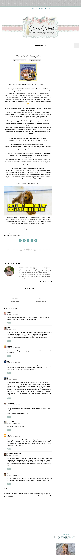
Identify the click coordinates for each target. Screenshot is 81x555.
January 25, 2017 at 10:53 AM (13, 424)
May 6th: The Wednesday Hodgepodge (66, 289)
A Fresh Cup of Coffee (65, 270)
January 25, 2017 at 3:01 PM (13, 437)
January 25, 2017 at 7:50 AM (13, 329)
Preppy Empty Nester (65, 313)
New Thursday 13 (64, 265)
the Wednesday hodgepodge (67, 296)
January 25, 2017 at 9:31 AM (13, 405)
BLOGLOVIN (33, 8)
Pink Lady (62, 308)
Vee (8, 328)
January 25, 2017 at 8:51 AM (13, 379)
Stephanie (10, 404)
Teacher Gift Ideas (64, 282)
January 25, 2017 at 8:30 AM (13, 363)
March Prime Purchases (69, 471)
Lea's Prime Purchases (68, 366)
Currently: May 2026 (64, 309)
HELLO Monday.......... (68, 336)
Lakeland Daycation (64, 261)
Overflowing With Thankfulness (64, 294)
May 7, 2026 (62, 266)
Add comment (8, 491)
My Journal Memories (65, 260)
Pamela (9, 313)
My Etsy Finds (67, 381)
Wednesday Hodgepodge (16, 235)
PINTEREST (48, 8)
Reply (9, 323)
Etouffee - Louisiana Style (69, 351)
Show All (75, 317)
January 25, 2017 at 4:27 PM (13, 476)
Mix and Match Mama (66, 276)
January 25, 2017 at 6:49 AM (13, 314)
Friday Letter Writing (68, 458)
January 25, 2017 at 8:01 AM (13, 348)
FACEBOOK (41, 8)
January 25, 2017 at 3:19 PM (13, 455)
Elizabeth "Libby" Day (14, 454)
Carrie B (9, 435)
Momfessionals (64, 281)
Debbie (9, 346)
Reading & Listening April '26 (67, 314)
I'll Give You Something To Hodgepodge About (66, 303)
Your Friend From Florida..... (64, 286)
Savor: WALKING (63, 277)
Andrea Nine (11, 422)
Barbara (9, 474)
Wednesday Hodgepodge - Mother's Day (66, 271)
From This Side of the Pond (65, 300)
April (8, 361)
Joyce (9, 378)
